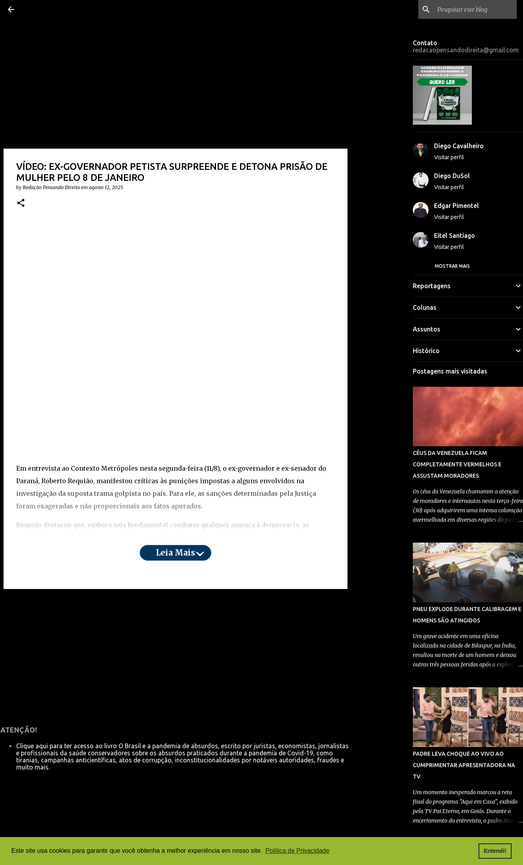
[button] (21, 203)
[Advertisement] (175, 280)
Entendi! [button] (495, 851)
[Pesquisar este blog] (475, 9)
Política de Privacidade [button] (297, 850)
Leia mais (175, 553)
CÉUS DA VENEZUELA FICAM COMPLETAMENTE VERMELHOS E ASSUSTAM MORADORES (457, 464)
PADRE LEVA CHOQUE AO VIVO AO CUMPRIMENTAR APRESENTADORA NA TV (464, 765)
